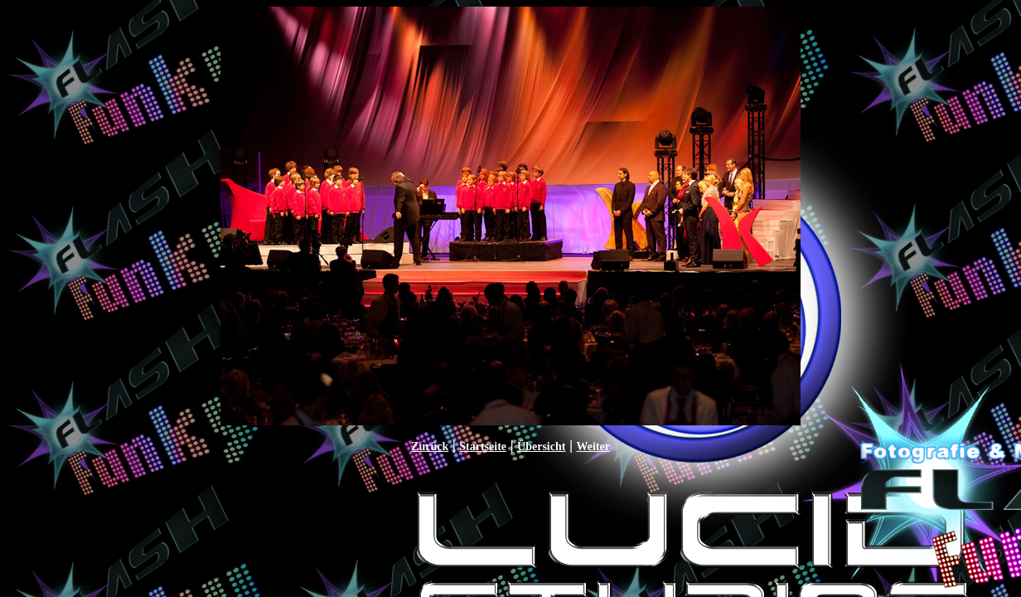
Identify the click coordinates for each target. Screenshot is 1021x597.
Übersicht (541, 446)
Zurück (429, 446)
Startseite (482, 446)
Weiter (592, 446)
